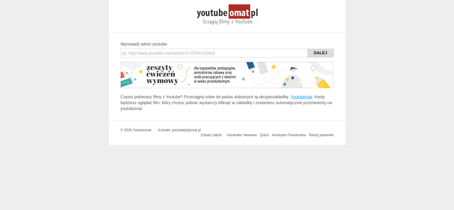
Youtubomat (301, 96)
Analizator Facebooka (289, 135)
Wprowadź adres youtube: (144, 44)
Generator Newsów (242, 135)
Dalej (320, 52)
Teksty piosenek (321, 135)
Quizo (264, 135)
